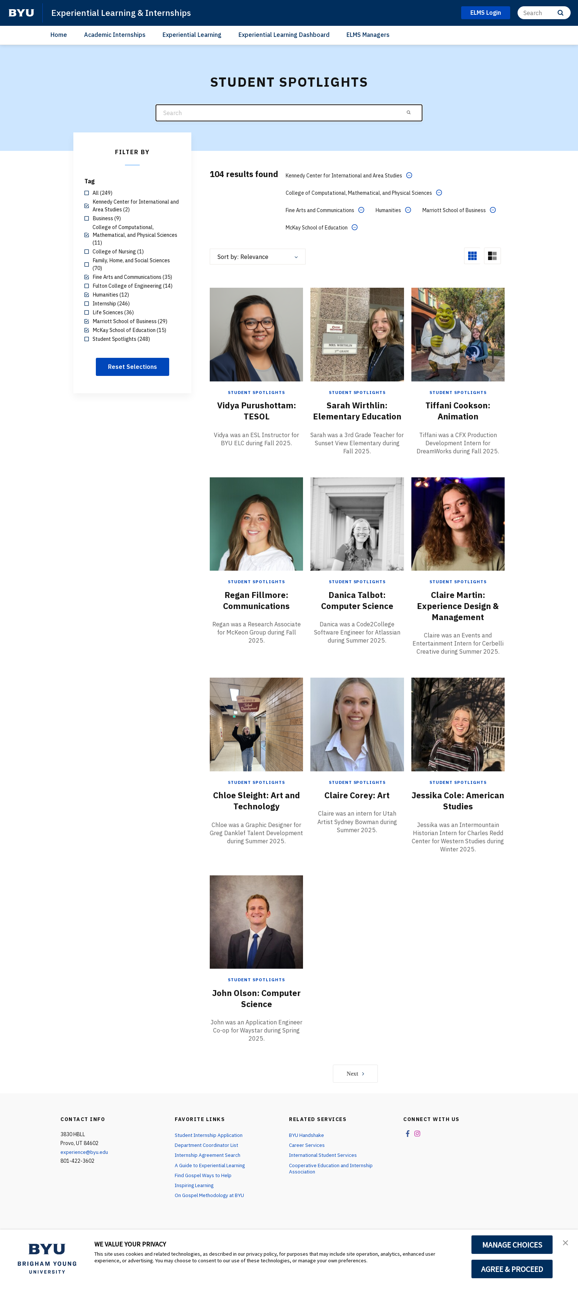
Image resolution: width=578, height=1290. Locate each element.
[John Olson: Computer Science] (256, 931)
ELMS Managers (368, 34)
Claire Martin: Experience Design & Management (457, 615)
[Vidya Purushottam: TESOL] (256, 333)
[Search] (544, 12)
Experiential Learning (192, 34)
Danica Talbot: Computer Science (357, 609)
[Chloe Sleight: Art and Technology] (256, 734)
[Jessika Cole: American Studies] (458, 734)
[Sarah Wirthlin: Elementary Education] (357, 333)
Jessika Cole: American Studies (458, 810)
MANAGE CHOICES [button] (512, 1244)
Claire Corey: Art (357, 804)
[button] (565, 1242)
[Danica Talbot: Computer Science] (357, 533)
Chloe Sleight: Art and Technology (256, 810)
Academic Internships (115, 34)
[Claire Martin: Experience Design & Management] (458, 533)
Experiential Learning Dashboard (284, 34)
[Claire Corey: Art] (357, 734)
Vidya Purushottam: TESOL (256, 409)
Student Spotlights (256, 391)
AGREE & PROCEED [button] (512, 1269)
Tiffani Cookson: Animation (457, 409)
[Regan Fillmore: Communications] (256, 533)
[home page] (21, 13)
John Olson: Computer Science (256, 1007)
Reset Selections (132, 366)
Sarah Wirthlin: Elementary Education (357, 415)
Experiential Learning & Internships (124, 12)
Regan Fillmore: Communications (256, 609)
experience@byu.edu (84, 1161)
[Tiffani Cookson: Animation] (458, 333)
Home (59, 34)
